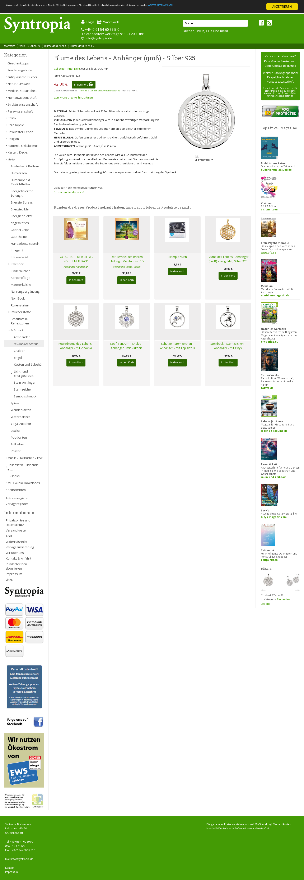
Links (9, 579)
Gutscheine (19, 236)
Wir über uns (15, 553)
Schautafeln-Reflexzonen (20, 321)
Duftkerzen (19, 173)
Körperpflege (20, 277)
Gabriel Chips (20, 230)
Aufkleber (17, 444)
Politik (12, 118)
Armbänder (22, 337)
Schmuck (35, 46)
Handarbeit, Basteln (25, 243)
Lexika (15, 430)
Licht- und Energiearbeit (23, 373)
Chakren (19, 350)
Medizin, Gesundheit (22, 90)
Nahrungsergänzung (25, 291)
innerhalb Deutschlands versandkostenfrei (100, 90)
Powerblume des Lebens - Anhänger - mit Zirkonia (76, 346)
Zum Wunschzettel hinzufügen (73, 97)
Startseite (9, 46)
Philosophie (16, 125)
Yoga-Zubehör (21, 423)
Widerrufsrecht (16, 541)
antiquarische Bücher (22, 77)
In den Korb (83, 84)
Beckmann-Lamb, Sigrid (127, 267)
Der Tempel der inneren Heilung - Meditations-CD (127, 259)
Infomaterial (19, 257)
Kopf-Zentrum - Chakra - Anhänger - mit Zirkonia (126, 346)
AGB (9, 536)
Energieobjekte (22, 216)
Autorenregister (17, 498)
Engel (18, 357)
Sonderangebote (20, 70)
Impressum (14, 574)
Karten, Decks (18, 152)
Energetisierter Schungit (22, 193)
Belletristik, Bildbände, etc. (23, 467)
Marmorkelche (21, 284)
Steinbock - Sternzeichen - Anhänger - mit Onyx (227, 346)
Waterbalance (21, 417)
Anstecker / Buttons (25, 166)
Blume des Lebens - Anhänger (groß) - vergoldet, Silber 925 (228, 259)
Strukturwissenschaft (23, 104)
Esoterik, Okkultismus (23, 145)
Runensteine (20, 305)
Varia (22, 46)
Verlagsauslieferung (20, 547)
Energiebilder (20, 209)
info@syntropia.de (99, 38)
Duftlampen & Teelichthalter (21, 182)
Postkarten (19, 437)
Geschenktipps (18, 63)
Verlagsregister (17, 504)
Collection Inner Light (67, 68)
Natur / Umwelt (19, 84)
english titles (20, 223)
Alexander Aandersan (76, 267)
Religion (13, 139)
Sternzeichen (23, 389)
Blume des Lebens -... (82, 46)
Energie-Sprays (22, 202)
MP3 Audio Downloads (24, 483)
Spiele (15, 403)
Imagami (17, 250)
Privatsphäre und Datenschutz (18, 522)
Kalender (17, 264)
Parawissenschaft (20, 111)
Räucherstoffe (21, 312)
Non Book (18, 298)
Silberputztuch (177, 257)
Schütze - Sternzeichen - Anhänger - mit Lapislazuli (177, 346)
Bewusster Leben (20, 132)
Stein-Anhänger (25, 382)
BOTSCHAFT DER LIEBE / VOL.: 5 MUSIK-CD (76, 259)
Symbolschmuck (25, 396)
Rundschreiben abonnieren (16, 566)
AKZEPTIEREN (282, 6)
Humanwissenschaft (22, 97)
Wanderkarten (21, 410)
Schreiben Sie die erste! (69, 192)
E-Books (14, 476)
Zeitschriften (17, 490)
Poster (16, 451)
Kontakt (9, 868)
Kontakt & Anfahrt (18, 558)
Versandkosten (16, 530)
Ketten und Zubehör (28, 364)
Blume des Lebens (55, 46)
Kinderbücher (20, 271)
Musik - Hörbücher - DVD (25, 458)
